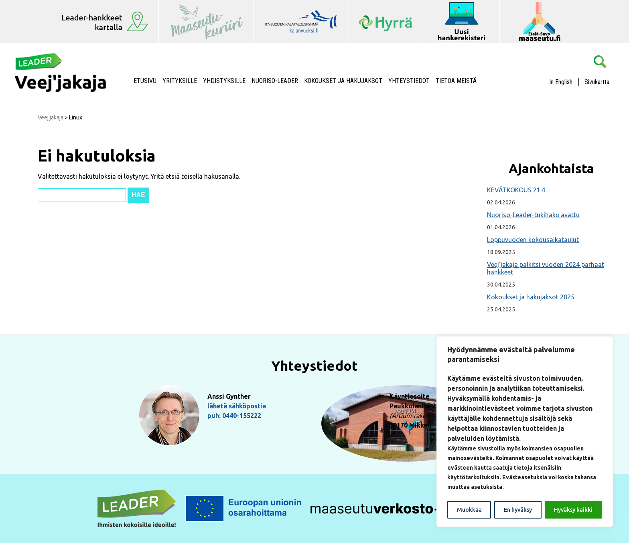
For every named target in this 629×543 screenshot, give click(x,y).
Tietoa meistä (456, 81)
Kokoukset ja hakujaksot (343, 81)
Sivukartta (596, 82)
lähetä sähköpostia (236, 406)
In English (560, 82)
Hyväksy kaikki (573, 510)
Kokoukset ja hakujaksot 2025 (530, 297)
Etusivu (145, 81)
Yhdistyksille (224, 81)
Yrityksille (179, 81)
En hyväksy (518, 510)
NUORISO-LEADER (275, 81)
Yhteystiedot (409, 81)
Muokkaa (469, 510)
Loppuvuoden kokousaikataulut (533, 239)
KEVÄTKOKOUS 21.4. (516, 190)
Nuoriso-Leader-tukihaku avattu (533, 214)
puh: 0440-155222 (234, 415)
